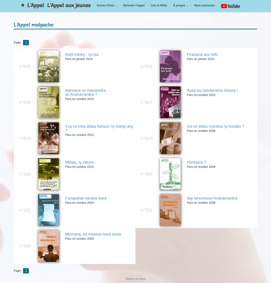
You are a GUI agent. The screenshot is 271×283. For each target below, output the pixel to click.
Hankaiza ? (196, 162)
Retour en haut (135, 278)
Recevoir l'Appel (134, 5)
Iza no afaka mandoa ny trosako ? (215, 126)
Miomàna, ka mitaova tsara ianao (93, 234)
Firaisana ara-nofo (202, 55)
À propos (180, 5)
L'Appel (35, 5)
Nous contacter (204, 5)
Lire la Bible (159, 5)
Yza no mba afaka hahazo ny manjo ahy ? (99, 128)
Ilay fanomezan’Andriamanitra (212, 198)
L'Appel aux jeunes (68, 5)
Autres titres (107, 5)
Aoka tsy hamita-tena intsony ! (212, 91)
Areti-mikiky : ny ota (81, 55)
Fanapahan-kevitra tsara (85, 198)
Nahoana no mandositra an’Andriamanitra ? (85, 93)
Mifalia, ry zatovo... (81, 162)
